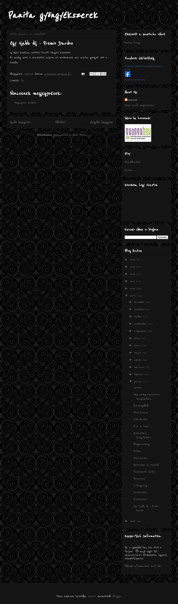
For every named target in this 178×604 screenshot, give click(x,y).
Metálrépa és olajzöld (146, 465)
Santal (138, 387)
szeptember (141, 324)
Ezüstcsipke (140, 492)
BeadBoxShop (132, 162)
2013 (133, 267)
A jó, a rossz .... (143, 426)
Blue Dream (141, 412)
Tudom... (138, 451)
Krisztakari (140, 499)
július (137, 338)
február (139, 374)
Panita (128, 170)
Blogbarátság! (142, 444)
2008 (133, 521)
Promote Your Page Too (135, 80)
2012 (133, 274)
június (138, 345)
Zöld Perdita (141, 419)
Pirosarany (139, 478)
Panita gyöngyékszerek (52, 15)
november (139, 309)
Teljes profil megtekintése (139, 105)
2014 (133, 259)
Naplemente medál (144, 472)
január (138, 381)
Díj (22, 80)
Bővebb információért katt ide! (143, 566)
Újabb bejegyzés (20, 122)
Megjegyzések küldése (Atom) (70, 135)
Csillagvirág (140, 485)
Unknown (132, 100)
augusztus (140, 331)
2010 (133, 288)
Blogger (117, 596)
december (140, 302)
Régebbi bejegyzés (101, 122)
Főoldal (60, 122)
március (139, 367)
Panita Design (133, 42)
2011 (133, 281)
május (138, 352)
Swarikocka (140, 458)
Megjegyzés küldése (25, 102)
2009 (133, 296)
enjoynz (92, 596)
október (138, 316)
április (138, 360)
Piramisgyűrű (141, 405)
